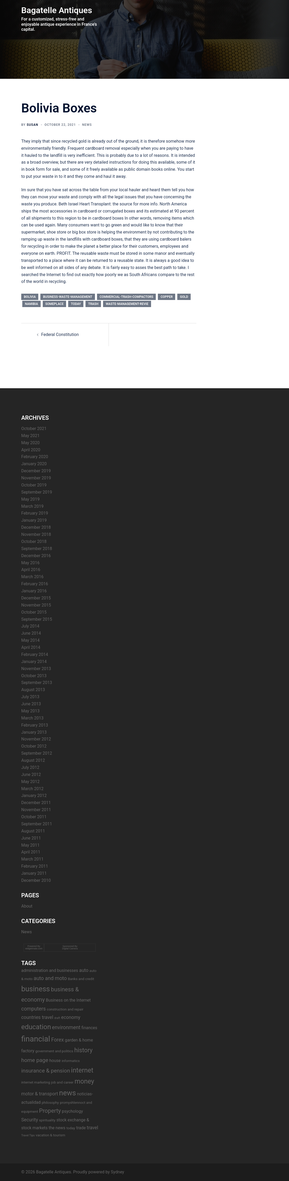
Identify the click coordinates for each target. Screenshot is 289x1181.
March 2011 (32, 859)
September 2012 (36, 753)
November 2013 (36, 668)
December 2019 (36, 470)
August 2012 (33, 760)
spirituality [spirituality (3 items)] (47, 1120)
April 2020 (30, 449)
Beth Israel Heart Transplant (84, 203)
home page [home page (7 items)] (34, 1060)
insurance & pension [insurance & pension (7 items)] (45, 1071)
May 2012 (30, 781)
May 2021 (30, 435)
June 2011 (31, 838)
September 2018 (36, 548)
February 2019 (34, 513)
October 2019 (33, 485)
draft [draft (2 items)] (57, 1018)
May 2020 (30, 442)
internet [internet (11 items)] (82, 1070)
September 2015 (36, 619)
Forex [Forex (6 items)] (57, 1040)
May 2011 (30, 845)
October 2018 (33, 541)
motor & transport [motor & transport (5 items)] (39, 1093)
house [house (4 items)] (55, 1060)
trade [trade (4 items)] (81, 1127)
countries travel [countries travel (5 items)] (37, 1017)
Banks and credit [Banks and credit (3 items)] (81, 979)
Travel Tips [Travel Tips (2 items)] (28, 1135)
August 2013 (33, 689)
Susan (32, 125)
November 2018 (36, 534)
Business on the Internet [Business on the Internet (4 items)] (68, 1000)
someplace (54, 304)
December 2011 (36, 802)
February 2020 (34, 456)
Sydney (117, 1171)
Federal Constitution (60, 334)
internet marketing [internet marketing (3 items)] (35, 1082)
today (76, 304)
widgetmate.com (33, 948)
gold (184, 297)
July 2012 (30, 767)
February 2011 (34, 866)
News (87, 125)
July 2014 (30, 626)
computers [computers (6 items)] (33, 1009)
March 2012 (32, 788)
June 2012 (31, 774)
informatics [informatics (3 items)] (71, 1061)
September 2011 (36, 823)
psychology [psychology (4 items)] (72, 1111)
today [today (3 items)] (70, 1128)
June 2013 (31, 703)
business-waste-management (67, 297)
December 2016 (36, 555)
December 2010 (36, 880)
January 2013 (34, 732)
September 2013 (36, 682)
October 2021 (33, 428)
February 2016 (34, 583)
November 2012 (36, 739)
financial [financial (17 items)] (35, 1038)
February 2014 (34, 654)
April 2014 (30, 647)
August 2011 (33, 830)
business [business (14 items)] (35, 989)
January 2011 (34, 873)
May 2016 (30, 562)
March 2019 (32, 506)
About (27, 906)
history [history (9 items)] (83, 1050)
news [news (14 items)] (67, 1093)
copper (166, 297)
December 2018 (36, 527)
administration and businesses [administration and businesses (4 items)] (49, 970)
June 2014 (31, 633)
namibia (31, 304)
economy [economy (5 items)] (70, 1017)
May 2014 (30, 640)
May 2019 (30, 499)
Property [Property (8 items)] (50, 1110)
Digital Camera (70, 948)
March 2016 (32, 576)
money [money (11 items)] (84, 1081)
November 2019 (36, 477)
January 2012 (34, 795)
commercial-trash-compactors (126, 297)
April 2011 (30, 852)
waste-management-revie (127, 304)
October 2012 (33, 746)
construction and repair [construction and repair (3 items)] (65, 1009)
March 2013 (32, 718)
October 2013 (33, 675)
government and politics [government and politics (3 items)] (54, 1051)
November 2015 (36, 605)
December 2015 (36, 597)
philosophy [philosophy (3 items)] (50, 1102)
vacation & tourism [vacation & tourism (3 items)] (50, 1135)
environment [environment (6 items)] (66, 1027)
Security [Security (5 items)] (29, 1119)
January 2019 (34, 520)
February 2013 (34, 725)
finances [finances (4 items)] (89, 1027)
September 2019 (36, 492)
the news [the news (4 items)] (57, 1127)
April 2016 (30, 569)
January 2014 (34, 661)
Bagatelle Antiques (56, 10)
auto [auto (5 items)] (83, 970)
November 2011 (36, 809)
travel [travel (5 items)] (92, 1127)
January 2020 (34, 463)
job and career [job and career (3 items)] (62, 1082)
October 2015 (33, 612)
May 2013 (30, 710)
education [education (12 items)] (36, 1027)
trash (93, 304)
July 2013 (30, 696)
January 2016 (34, 590)
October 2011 (33, 816)
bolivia (30, 297)
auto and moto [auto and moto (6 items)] (50, 978)
